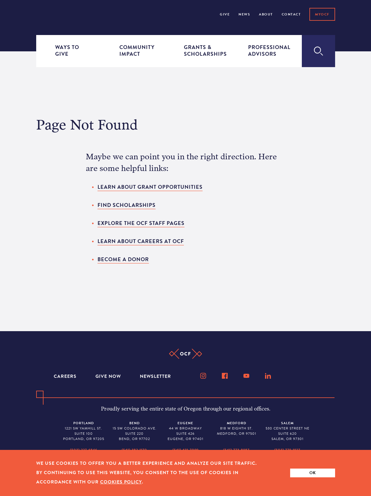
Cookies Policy (121, 481)
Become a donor (123, 259)
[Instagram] (203, 376)
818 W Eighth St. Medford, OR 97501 (236, 428)
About (266, 14)
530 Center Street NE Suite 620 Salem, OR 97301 (287, 430)
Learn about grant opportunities (150, 187)
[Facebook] (225, 376)
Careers (66, 376)
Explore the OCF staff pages (140, 223)
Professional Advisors (265, 50)
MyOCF (322, 14)
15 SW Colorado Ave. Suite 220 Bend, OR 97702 (134, 430)
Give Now (108, 376)
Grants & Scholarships (201, 50)
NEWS (244, 14)
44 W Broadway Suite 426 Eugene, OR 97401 (185, 430)
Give (225, 14)
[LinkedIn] (268, 376)
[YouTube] (246, 376)
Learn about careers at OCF (140, 241)
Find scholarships (126, 205)
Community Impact (136, 50)
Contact (291, 14)
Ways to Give (67, 50)
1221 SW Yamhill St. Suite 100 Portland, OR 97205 (83, 430)
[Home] (52, 13)
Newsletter (155, 376)
